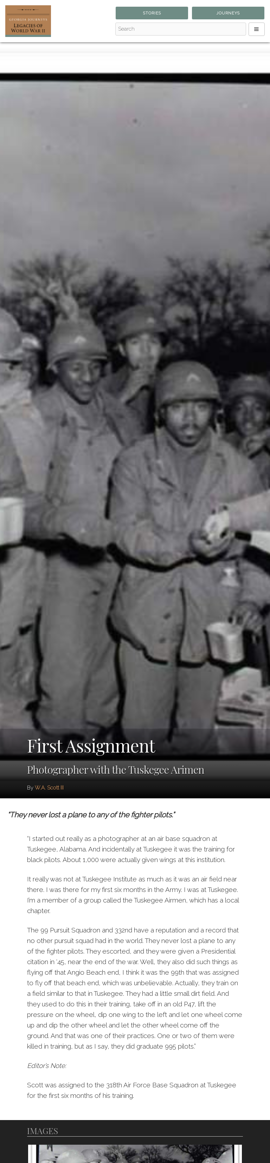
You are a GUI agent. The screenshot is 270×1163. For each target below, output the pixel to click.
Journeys (228, 13)
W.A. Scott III (49, 788)
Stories (152, 13)
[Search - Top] (180, 29)
